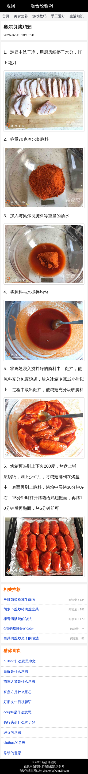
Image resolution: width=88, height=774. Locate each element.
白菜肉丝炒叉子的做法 (21, 638)
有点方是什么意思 (18, 692)
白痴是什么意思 (16, 671)
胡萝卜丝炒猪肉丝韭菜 (21, 609)
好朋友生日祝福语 (18, 702)
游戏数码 (39, 16)
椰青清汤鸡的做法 (18, 619)
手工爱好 (58, 16)
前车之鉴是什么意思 (19, 681)
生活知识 (76, 16)
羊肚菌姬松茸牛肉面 (19, 600)
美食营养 (21, 16)
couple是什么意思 (17, 712)
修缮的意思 (12, 753)
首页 (5, 16)
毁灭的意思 (12, 732)
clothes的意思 (14, 743)
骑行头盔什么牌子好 (19, 722)
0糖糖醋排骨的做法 (19, 629)
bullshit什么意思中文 (20, 661)
